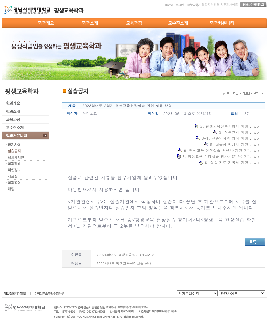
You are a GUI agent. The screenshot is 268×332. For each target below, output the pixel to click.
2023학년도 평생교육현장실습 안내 (124, 263)
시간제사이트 (229, 4)
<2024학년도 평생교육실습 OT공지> (125, 254)
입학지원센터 (210, 4)
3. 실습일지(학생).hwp (239, 132)
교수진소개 (178, 22)
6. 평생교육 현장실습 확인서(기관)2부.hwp (221, 150)
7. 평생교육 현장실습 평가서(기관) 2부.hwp (221, 156)
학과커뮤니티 (222, 22)
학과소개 (90, 22)
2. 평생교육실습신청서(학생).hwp (229, 126)
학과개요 (46, 22)
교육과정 (134, 22)
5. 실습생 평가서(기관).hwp (234, 144)
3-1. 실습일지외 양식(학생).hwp (230, 138)
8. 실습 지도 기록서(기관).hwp (232, 162)
